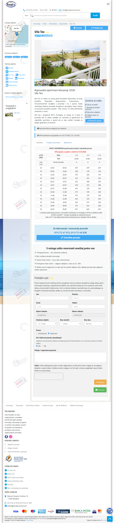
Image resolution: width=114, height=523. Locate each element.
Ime (37, 294)
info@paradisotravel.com (71, 10)
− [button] (7, 31)
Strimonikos (53, 23)
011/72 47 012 (62, 232)
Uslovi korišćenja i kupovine (16, 451)
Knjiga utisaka (11, 448)
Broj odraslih (64, 320)
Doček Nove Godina (33, 405)
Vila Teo (17, 113)
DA (38, 346)
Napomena (68, 142)
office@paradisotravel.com (17, 506)
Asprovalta (63, 23)
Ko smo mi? (11, 470)
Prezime (75, 294)
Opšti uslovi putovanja (15, 477)
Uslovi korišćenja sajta (15, 481)
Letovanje (37, 23)
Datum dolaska (41, 311)
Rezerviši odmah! (94, 120)
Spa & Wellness (61, 405)
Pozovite (100, 389)
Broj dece (87, 320)
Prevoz (38, 330)
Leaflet (7, 44)
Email (38, 302)
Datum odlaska (77, 311)
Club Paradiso (29, 520)
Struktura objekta (42, 320)
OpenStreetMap (21, 44)
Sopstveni (52, 333)
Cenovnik (39, 142)
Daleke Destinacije (76, 405)
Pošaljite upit (97, 27)
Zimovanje (19, 405)
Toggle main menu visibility (108, 3)
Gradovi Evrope (47, 405)
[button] (104, 42)
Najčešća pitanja (12, 444)
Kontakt (10, 484)
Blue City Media (105, 520)
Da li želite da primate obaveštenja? (49, 337)
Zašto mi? (11, 474)
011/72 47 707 (26, 503)
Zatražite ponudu (70, 237)
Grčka (45, 23)
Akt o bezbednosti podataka (17, 488)
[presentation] (49, 376)
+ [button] (7, 28)
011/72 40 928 (79, 232)
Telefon (74, 302)
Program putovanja (53, 142)
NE (44, 346)
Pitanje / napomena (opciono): (45, 350)
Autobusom (41, 333)
